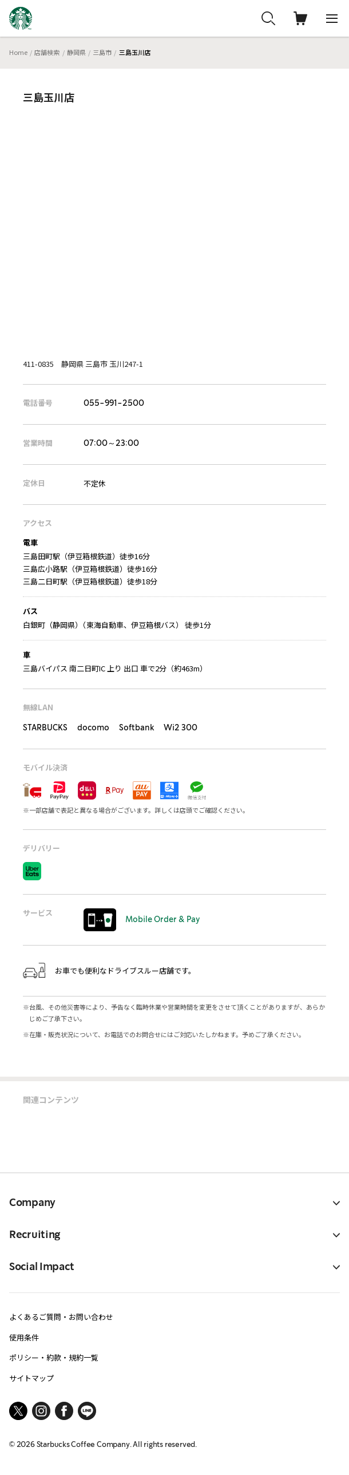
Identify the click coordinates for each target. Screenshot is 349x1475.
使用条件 (24, 1337)
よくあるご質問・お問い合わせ (61, 1316)
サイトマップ (31, 1378)
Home (18, 52)
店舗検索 (47, 52)
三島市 (102, 52)
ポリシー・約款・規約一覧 (53, 1357)
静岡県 (76, 52)
